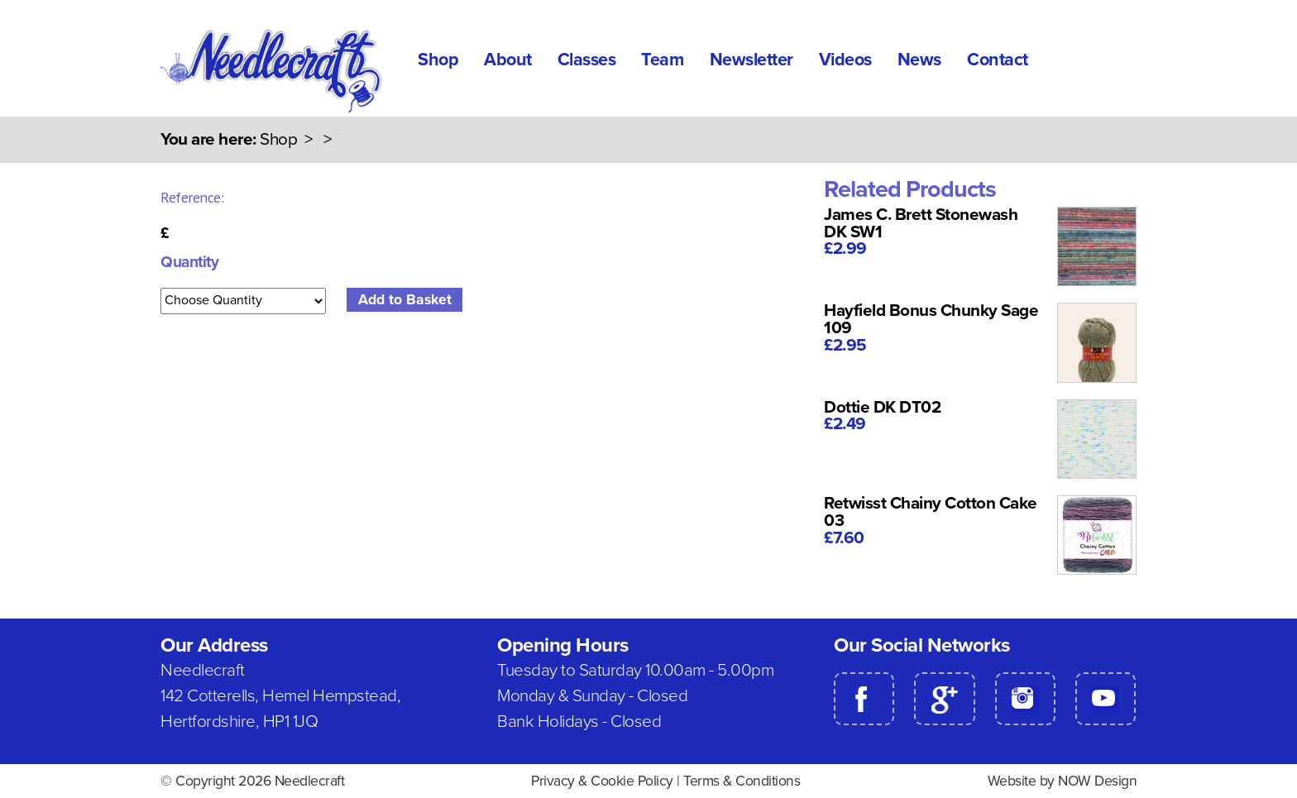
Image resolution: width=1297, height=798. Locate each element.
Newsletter (751, 59)
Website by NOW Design (1062, 781)
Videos (845, 59)
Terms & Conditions (741, 781)
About (508, 59)
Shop (438, 59)
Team (662, 59)
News (919, 59)
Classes (587, 59)
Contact (997, 59)
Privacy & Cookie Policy (602, 781)
